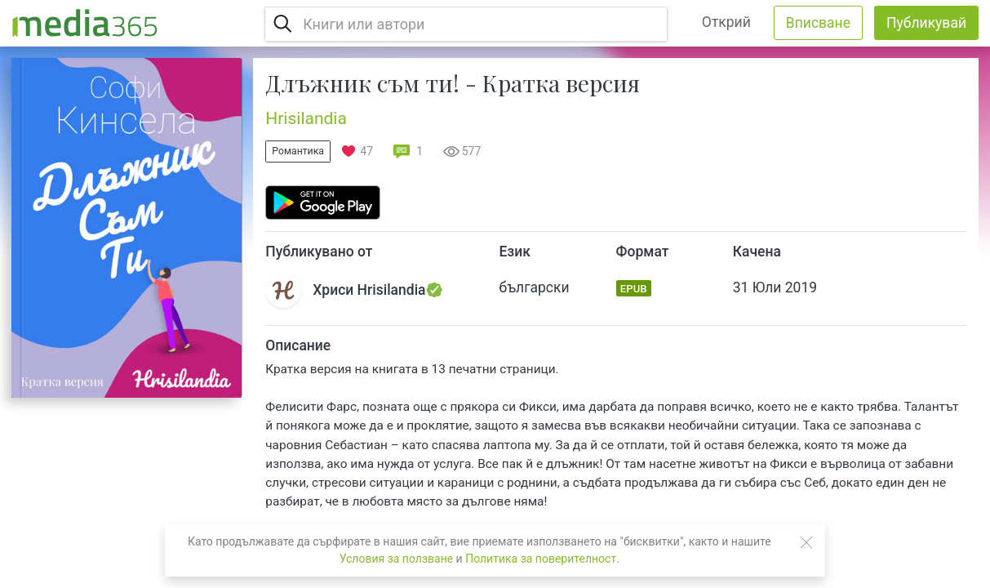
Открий (726, 22)
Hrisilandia (306, 118)
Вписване (818, 23)
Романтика (298, 151)
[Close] (806, 542)
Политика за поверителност (540, 558)
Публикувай (926, 23)
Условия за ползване (396, 558)
